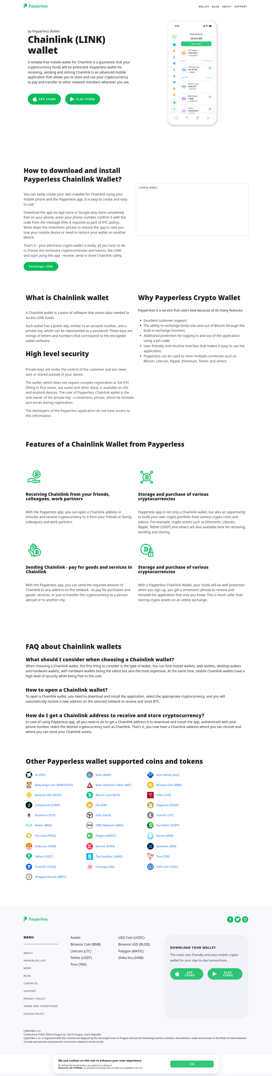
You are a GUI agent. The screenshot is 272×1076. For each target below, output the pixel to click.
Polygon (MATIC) (131, 951)
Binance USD (43, 795)
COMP (55, 805)
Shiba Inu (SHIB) (130, 957)
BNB (178, 785)
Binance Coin (164, 785)
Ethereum (41, 815)
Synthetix (162, 846)
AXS (175, 775)
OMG (119, 825)
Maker (39, 825)
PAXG (51, 836)
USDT (48, 856)
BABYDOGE (64, 785)
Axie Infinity (164, 775)
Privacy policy (35, 998)
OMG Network (105, 825)
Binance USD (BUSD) (134, 944)
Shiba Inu (41, 846)
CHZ (167, 795)
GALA (106, 815)
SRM (169, 836)
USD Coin (162, 867)
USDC (173, 867)
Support (240, 6)
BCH (116, 795)
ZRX (42, 775)
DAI (104, 805)
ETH (52, 815)
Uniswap (101, 867)
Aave (99, 775)
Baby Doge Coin (45, 785)
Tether (39, 856)
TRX (166, 856)
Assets (76, 937)
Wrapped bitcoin (45, 877)
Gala (98, 815)
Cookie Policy (34, 1013)
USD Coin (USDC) (131, 937)
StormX (100, 846)
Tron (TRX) (78, 964)
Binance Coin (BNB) (86, 944)
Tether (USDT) (81, 957)
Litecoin (161, 815)
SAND (118, 856)
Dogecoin (162, 805)
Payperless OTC (35, 960)
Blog (215, 6)
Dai (98, 805)
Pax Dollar (162, 825)
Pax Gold (40, 836)
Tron (159, 856)
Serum (160, 836)
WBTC (62, 877)
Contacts (31, 983)
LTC (170, 815)
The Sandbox (104, 856)
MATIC (111, 836)
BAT (127, 785)
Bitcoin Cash (104, 795)
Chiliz (159, 795)
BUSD (57, 795)
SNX (172, 846)
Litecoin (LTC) (81, 951)
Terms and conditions (41, 1006)
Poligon (100, 836)
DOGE (174, 805)
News (27, 968)
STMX (110, 846)
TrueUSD (40, 867)
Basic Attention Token (110, 785)
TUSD (51, 867)
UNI (111, 867)
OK (192, 1064)
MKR (48, 825)
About (227, 6)
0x (36, 775)
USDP (174, 825)
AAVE (107, 775)
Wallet (204, 6)
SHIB (52, 846)
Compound (42, 805)
